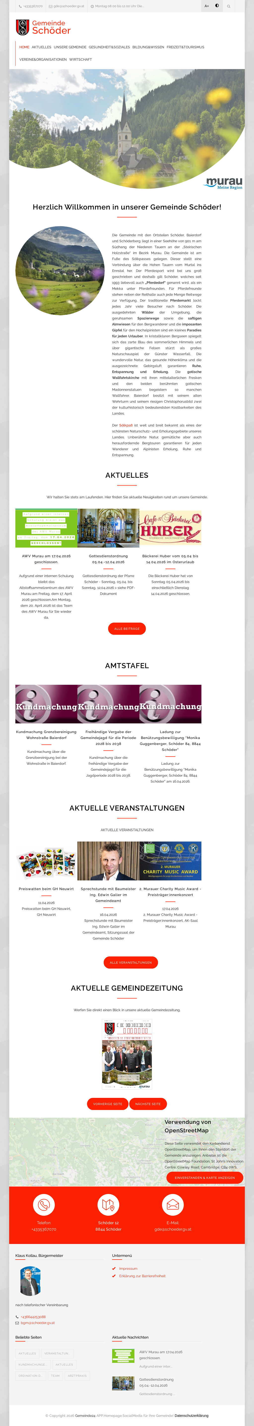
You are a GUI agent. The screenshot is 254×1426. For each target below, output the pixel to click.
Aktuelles (41, 47)
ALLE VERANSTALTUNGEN (131, 962)
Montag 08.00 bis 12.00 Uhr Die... (119, 6)
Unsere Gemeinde (70, 47)
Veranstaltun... (57, 1353)
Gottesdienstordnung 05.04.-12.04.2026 (156, 1382)
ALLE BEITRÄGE (127, 629)
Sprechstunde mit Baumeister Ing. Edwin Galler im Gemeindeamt (108, 895)
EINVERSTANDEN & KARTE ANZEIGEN (205, 1178)
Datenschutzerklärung (191, 1416)
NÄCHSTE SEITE (148, 1104)
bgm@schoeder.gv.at (38, 1323)
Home (24, 47)
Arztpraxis (77, 1375)
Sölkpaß (126, 425)
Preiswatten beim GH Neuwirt (46, 889)
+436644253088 (33, 1317)
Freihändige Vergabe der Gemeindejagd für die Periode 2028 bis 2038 (108, 738)
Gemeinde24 (85, 1416)
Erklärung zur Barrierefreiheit (142, 1276)
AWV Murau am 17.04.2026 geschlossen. (160, 1355)
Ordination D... (31, 1375)
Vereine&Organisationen (43, 59)
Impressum (128, 1268)
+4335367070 (33, 6)
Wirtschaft (80, 59)
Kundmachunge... (33, 1364)
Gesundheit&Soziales (109, 47)
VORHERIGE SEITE (107, 1104)
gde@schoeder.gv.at (69, 6)
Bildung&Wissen (148, 47)
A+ (207, 6)
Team (55, 1375)
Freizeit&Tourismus (185, 47)
